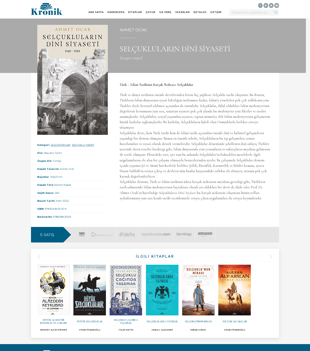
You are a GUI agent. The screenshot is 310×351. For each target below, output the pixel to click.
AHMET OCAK (133, 30)
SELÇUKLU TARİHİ (83, 144)
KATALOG (200, 12)
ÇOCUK (150, 12)
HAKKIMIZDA (116, 12)
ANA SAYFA (96, 12)
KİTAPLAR (135, 12)
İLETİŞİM (216, 12)
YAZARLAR (182, 12)
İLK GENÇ (165, 12)
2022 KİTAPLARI (60, 144)
